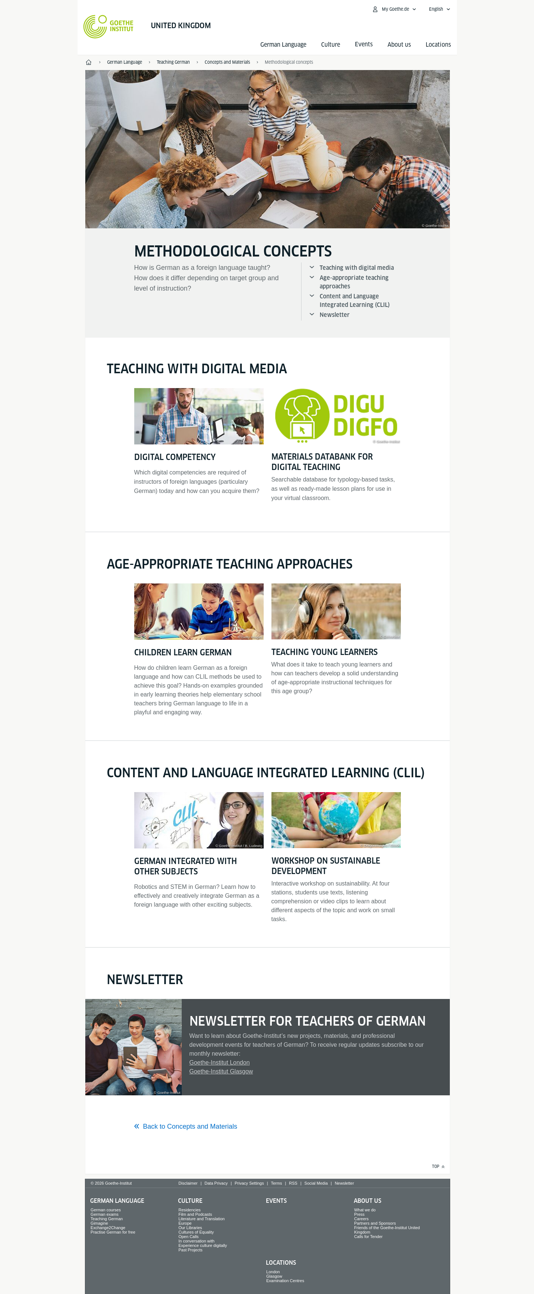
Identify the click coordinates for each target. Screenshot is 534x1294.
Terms (276, 1183)
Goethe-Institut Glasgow (221, 1071)
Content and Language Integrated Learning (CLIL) (355, 300)
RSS (293, 1183)
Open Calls (188, 1236)
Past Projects (190, 1250)
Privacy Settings (249, 1183)
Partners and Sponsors (375, 1223)
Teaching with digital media (357, 267)
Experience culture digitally (202, 1245)
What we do (365, 1210)
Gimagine (99, 1223)
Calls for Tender (368, 1236)
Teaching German (106, 1219)
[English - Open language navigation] (440, 9)
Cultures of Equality (196, 1232)
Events (276, 1200)
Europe (184, 1223)
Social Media (316, 1183)
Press (359, 1214)
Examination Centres (285, 1280)
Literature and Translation (201, 1219)
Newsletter (335, 314)
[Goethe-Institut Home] (108, 27)
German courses (105, 1210)
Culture (330, 45)
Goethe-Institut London (219, 1062)
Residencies (189, 1210)
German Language (283, 45)
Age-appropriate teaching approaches (354, 282)
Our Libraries (190, 1227)
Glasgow (274, 1276)
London (273, 1272)
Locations (438, 45)
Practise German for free (112, 1232)
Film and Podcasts (195, 1214)
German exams (104, 1214)
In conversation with (196, 1241)
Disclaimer (187, 1183)
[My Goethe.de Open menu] (394, 9)
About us (399, 45)
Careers (361, 1219)
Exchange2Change (107, 1227)
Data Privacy (216, 1183)
